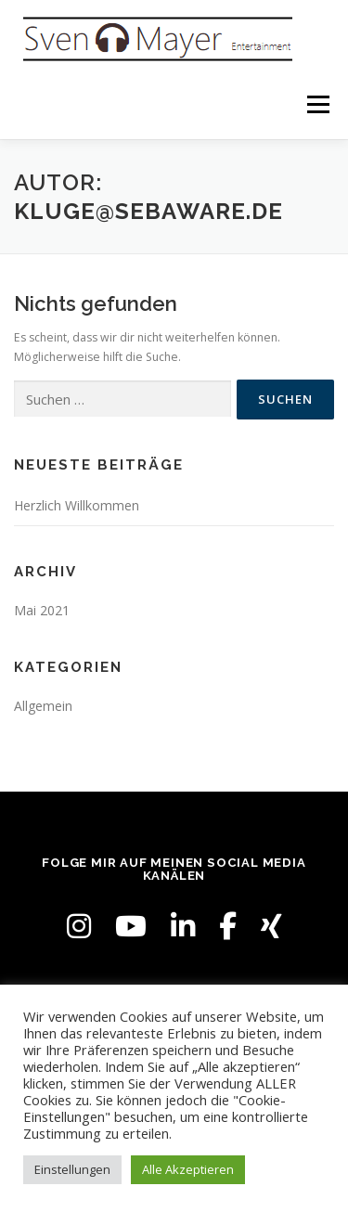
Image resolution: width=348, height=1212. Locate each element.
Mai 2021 (42, 610)
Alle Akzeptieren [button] (188, 1169)
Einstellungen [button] (72, 1169)
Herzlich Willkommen (76, 505)
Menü (317, 104)
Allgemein (43, 706)
